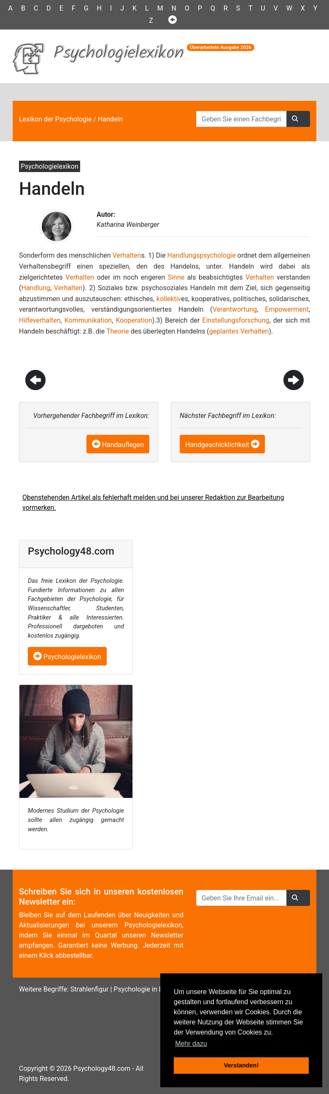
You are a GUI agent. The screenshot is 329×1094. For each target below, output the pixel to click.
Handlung (35, 288)
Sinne (176, 277)
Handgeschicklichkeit (217, 445)
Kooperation (134, 320)
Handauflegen (123, 445)
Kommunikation (88, 320)
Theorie (117, 331)
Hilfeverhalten (39, 320)
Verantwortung (235, 309)
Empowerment (287, 309)
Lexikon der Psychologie (55, 119)
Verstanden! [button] (241, 1065)
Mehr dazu (191, 1043)
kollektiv (168, 299)
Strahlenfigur (89, 989)
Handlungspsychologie (201, 255)
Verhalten (127, 255)
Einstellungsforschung (236, 320)
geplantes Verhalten (239, 331)
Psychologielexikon (67, 657)
